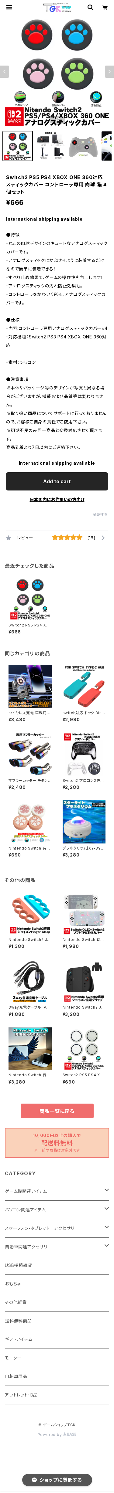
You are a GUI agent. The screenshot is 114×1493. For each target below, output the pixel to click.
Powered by (57, 1434)
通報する (100, 514)
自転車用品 (16, 1376)
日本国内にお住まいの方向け (57, 499)
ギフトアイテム (19, 1339)
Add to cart (57, 481)
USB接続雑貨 (18, 1265)
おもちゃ (13, 1283)
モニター (13, 1357)
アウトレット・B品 (21, 1394)
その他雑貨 (16, 1302)
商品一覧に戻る (57, 1111)
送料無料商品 (18, 1320)
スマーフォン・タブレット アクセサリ (39, 1228)
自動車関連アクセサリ (26, 1246)
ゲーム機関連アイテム (26, 1191)
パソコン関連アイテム (25, 1209)
